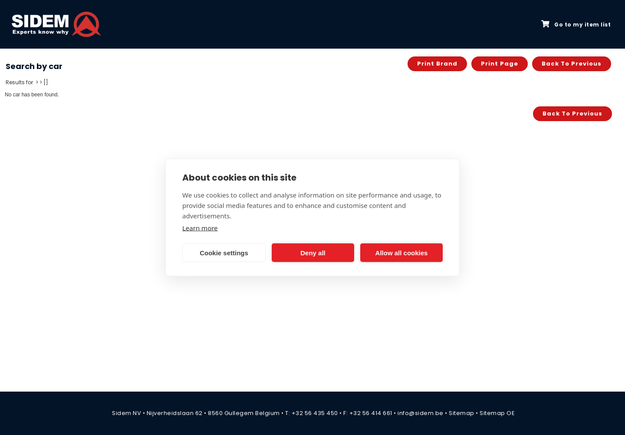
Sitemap (461, 413)
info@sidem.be (421, 413)
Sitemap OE (497, 413)
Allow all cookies (401, 252)
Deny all (313, 252)
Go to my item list (576, 24)
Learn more (200, 228)
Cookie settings (224, 252)
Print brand (437, 63)
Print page (499, 63)
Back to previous (572, 63)
